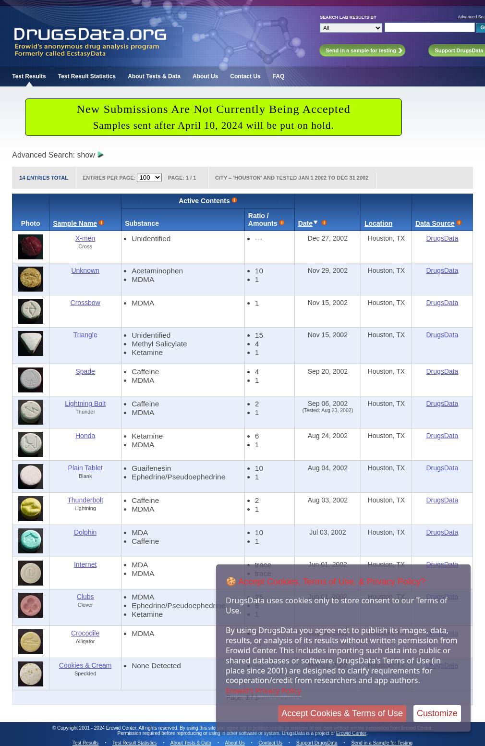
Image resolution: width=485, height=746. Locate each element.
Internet (85, 564)
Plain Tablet (85, 468)
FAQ (279, 76)
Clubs (85, 596)
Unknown (85, 270)
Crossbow (85, 302)
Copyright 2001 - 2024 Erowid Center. (97, 728)
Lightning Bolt (85, 403)
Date (305, 223)
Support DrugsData (317, 743)
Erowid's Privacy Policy (263, 690)
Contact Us (245, 76)
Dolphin (85, 532)
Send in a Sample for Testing (381, 743)
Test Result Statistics (87, 76)
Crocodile (85, 633)
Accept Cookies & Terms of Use (342, 713)
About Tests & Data (154, 76)
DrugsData (442, 238)
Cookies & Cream (85, 665)
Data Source (435, 223)
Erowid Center (351, 733)
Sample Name (75, 223)
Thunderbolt (85, 500)
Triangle (85, 335)
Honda (85, 436)
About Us (205, 76)
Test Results (29, 76)
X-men (85, 238)
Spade (85, 371)
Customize (437, 713)
